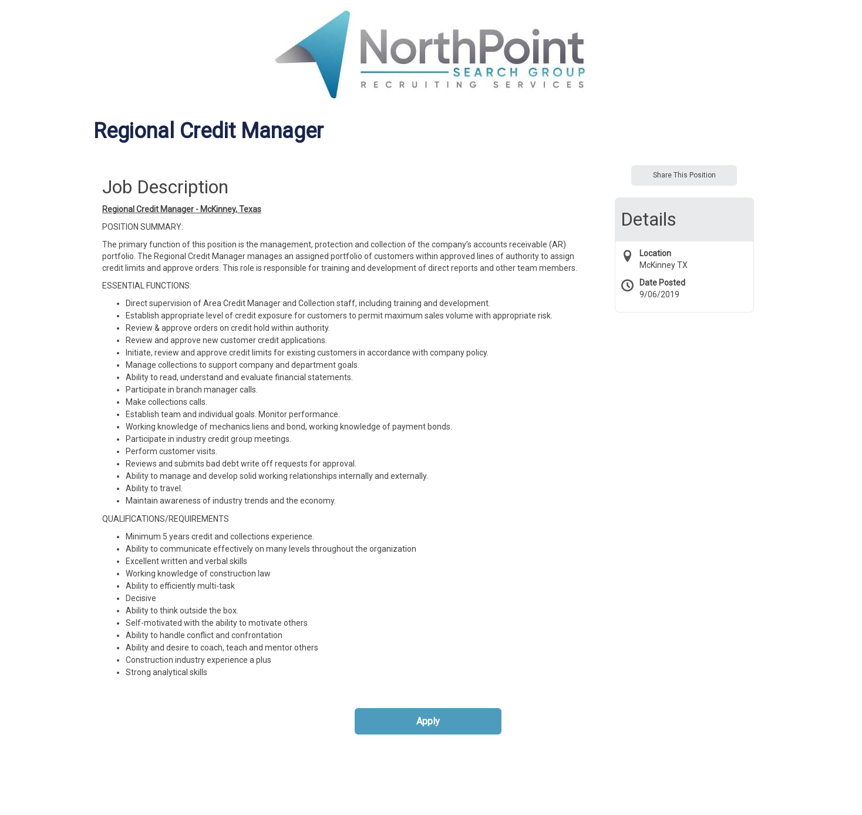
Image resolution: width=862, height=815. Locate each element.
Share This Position (684, 175)
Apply (428, 721)
